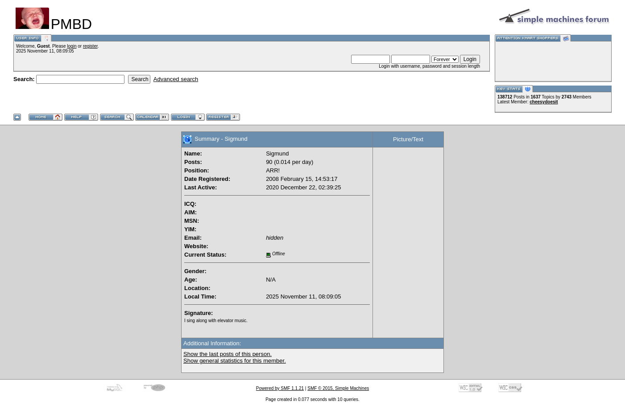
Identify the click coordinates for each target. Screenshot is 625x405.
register (90, 46)
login (71, 46)
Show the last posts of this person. (227, 354)
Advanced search (175, 79)
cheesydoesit (544, 101)
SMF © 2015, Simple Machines (338, 388)
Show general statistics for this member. (234, 360)
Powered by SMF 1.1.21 (280, 388)
